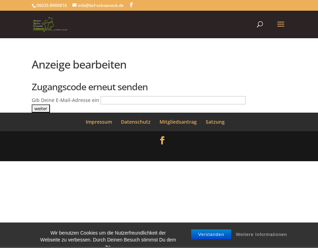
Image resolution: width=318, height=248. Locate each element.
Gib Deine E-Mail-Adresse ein (65, 100)
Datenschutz (136, 121)
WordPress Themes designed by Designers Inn (159, 151)
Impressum (99, 121)
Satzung (215, 121)
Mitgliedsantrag (178, 121)
